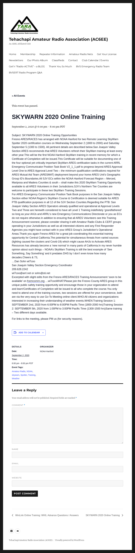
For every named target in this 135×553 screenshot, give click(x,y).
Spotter (23, 375)
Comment (18, 405)
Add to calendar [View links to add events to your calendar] (29, 332)
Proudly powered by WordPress (69, 540)
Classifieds (58, 60)
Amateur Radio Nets (81, 54)
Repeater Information (52, 54)
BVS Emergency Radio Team (93, 66)
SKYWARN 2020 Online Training (103, 515)
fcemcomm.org (35, 281)
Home (12, 54)
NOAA (29, 371)
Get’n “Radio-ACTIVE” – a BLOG (27, 66)
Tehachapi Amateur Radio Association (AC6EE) (58, 39)
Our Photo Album (37, 60)
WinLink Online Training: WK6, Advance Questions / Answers (47, 515)
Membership (27, 54)
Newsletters (16, 60)
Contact (73, 60)
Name (15, 449)
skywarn (15, 375)
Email (15, 463)
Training (31, 375)
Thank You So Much (60, 66)
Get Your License (107, 54)
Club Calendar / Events (95, 60)
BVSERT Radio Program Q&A (25, 72)
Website (17, 478)
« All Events (18, 96)
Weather (16, 378)
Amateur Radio (18, 371)
